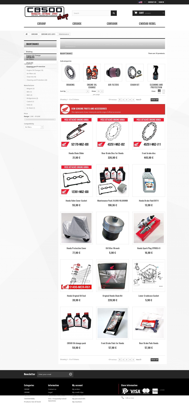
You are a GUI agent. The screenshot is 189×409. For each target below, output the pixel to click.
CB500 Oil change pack (76, 343)
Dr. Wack (31, 126)
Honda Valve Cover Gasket (76, 200)
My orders (76, 389)
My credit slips (78, 392)
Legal (50, 392)
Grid (159, 91)
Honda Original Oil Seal (76, 295)
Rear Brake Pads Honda (148, 343)
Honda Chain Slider (76, 153)
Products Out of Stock (32, 402)
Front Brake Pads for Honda (112, 343)
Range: (26, 135)
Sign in (161, 2)
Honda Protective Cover (76, 248)
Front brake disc (148, 153)
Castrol (30, 120)
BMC (29, 114)
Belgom (30, 107)
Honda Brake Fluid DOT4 (149, 200)
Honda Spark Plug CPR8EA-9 (148, 248)
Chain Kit (29, 63)
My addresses (77, 395)
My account (77, 385)
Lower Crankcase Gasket (148, 295)
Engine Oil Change (33, 55)
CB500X (76, 23)
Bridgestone (32, 117)
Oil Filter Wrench (112, 248)
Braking (29, 52)
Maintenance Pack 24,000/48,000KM (112, 200)
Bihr (29, 110)
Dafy (29, 123)
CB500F (41, 23)
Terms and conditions (56, 395)
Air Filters (30, 59)
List (163, 91)
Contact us (152, 2)
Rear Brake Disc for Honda (112, 153)
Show (94, 91)
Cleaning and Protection (35, 66)
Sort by (63, 91)
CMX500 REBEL (147, 23)
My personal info (78, 398)
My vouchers (77, 402)
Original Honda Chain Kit (112, 295)
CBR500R (112, 23)
